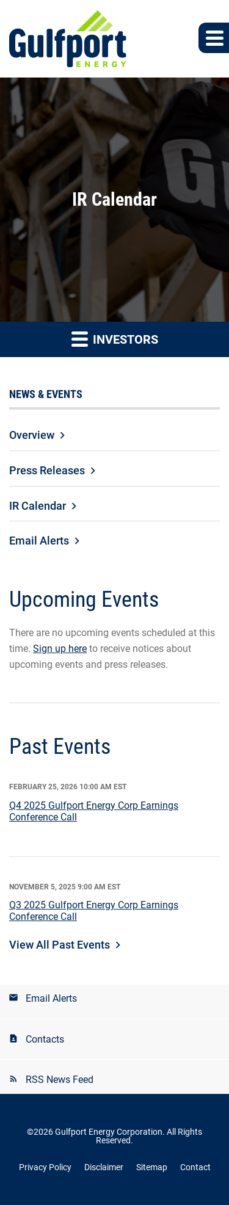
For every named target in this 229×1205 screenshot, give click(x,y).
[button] (213, 38)
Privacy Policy (45, 1167)
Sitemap (151, 1167)
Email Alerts (39, 540)
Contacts (45, 1039)
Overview (31, 435)
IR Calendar (37, 505)
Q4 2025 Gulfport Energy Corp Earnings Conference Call (93, 811)
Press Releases (47, 470)
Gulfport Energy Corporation (108, 1132)
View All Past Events (59, 944)
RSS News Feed (59, 1079)
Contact (195, 1167)
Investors (114, 338)
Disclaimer (103, 1167)
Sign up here (60, 648)
